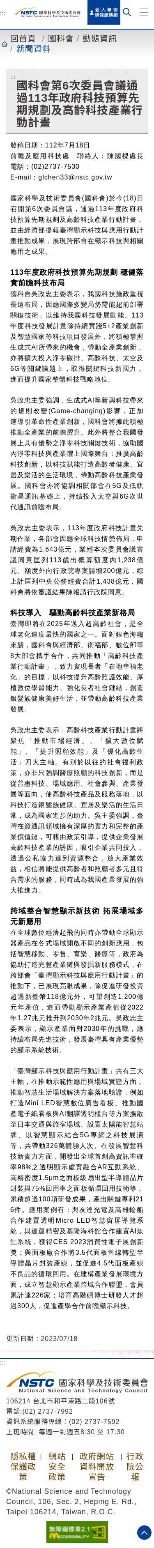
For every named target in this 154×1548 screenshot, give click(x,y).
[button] (143, 12)
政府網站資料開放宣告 (97, 1466)
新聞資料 (33, 48)
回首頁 (23, 38)
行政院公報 (135, 1466)
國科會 (61, 38)
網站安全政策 (57, 1466)
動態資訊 (100, 38)
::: (3, 13)
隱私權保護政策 (23, 1466)
